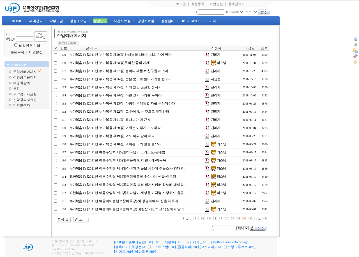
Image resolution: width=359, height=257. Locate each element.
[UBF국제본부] (165, 242)
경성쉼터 (167, 21)
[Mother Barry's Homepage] (230, 242)
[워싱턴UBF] (139, 247)
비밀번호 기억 (29, 46)
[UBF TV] (184, 242)
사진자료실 (122, 21)
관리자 (215, 55)
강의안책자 (21, 105)
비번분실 (216, 4)
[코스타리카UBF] (212, 247)
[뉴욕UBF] (122, 247)
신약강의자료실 (25, 100)
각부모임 (56, 21)
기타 (212, 21)
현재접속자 (236, 4)
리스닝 (218, 63)
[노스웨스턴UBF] (163, 247)
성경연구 (100, 21)
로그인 (181, 4)
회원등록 (197, 4)
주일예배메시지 (25, 72)
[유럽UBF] (145, 242)
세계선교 (36, 21)
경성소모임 (78, 21)
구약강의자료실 (25, 94)
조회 (264, 48)
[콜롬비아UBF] (188, 247)
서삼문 (215, 79)
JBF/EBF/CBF (191, 21)
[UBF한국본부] (125, 242)
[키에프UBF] (123, 252)
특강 (16, 89)
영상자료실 (145, 21)
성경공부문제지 (25, 77)
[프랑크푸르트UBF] (240, 247)
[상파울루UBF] (145, 252)
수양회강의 (21, 83)
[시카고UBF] (201, 242)
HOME (16, 21)
